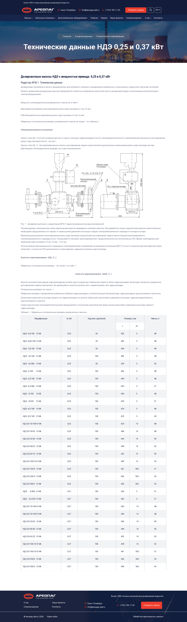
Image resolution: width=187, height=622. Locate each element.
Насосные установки (45, 18)
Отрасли (94, 18)
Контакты (158, 18)
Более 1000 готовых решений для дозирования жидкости (46, 3)
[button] (151, 10)
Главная (67, 36)
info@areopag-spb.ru (90, 10)
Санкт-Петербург (68, 10)
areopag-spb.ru (32, 616)
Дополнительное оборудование (73, 18)
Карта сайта (52, 616)
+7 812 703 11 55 (112, 10)
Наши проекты (116, 18)
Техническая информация (110, 36)
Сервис (104, 18)
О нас (148, 18)
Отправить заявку (136, 10)
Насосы (28, 18)
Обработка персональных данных (148, 616)
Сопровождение (134, 18)
